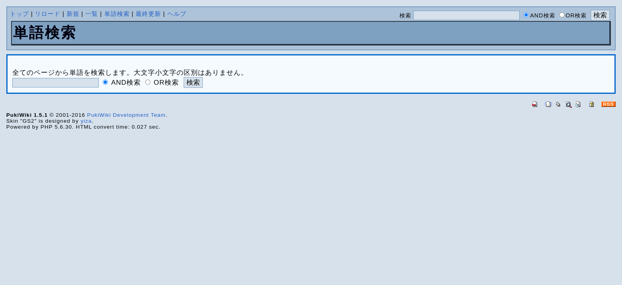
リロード (47, 13)
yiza (86, 121)
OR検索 (166, 82)
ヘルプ (176, 13)
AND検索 (126, 82)
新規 (73, 13)
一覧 (91, 13)
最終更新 (148, 13)
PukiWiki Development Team (126, 115)
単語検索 (117, 13)
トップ (19, 13)
